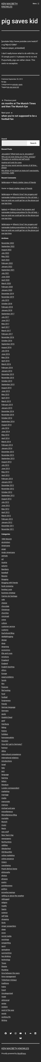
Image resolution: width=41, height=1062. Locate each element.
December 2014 (7, 411)
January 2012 (6, 522)
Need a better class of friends (24, 182)
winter (3, 1003)
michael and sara (8, 808)
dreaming (5, 647)
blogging (4, 579)
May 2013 (5, 472)
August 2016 (6, 347)
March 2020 (6, 283)
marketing (5, 791)
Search (4, 139)
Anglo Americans (8, 552)
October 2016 (6, 341)
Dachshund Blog (7, 633)
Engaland (5, 660)
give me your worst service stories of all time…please (19, 166)
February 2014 (7, 445)
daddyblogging (7, 636)
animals (15, 84)
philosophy (5, 872)
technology (5, 960)
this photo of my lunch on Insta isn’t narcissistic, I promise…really (20, 172)
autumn (4, 566)
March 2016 (6, 364)
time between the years (10, 973)
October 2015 (6, 381)
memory (4, 805)
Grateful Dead (6, 717)
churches (5, 613)
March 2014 (6, 442)
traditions (5, 983)
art (2, 559)
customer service (8, 626)
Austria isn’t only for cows (11, 162)
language (5, 775)
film (2, 684)
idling (3, 751)
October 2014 (6, 418)
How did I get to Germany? (11, 744)
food (3, 694)
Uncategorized (7, 993)
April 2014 (5, 438)
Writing (4, 1020)
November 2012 (7, 489)
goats (20, 84)
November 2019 (7, 297)
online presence (7, 859)
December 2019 (7, 294)
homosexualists (7, 737)
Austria (4, 562)
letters (3, 781)
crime (3, 620)
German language (8, 707)
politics (4, 889)
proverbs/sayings (8, 892)
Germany (5, 711)
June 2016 (5, 354)
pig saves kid (14, 87)
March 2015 (6, 401)
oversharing (6, 865)
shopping (5, 919)
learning (4, 778)
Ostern (4, 862)
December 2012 (7, 485)
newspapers (6, 839)
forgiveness (6, 700)
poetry (3, 882)
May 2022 (5, 256)
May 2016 (5, 357)
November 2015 (7, 378)
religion (4, 902)
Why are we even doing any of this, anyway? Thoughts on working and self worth (18, 158)
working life (5, 1017)
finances (4, 687)
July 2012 (5, 502)
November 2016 (7, 337)
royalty (4, 906)
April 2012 (5, 512)
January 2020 (6, 290)
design (4, 640)
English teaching (7, 667)
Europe (4, 673)
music (3, 825)
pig (8, 87)
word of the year (7, 1010)
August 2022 (6, 250)
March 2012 (6, 516)
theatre (4, 966)
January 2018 (6, 310)
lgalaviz (4, 209)
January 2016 (6, 371)
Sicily (3, 923)
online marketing (7, 855)
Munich (4, 822)
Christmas (5, 610)
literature (4, 785)
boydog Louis (6, 589)
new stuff (5, 832)
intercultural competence (11, 754)
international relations (9, 758)
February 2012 (7, 519)
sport (3, 946)
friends (4, 704)
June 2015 (5, 391)
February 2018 (7, 307)
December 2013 (7, 452)
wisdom (4, 1007)
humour (4, 748)
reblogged (5, 899)
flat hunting (5, 690)
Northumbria (6, 842)
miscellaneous (7, 812)
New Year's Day (7, 835)
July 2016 (5, 351)
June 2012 (5, 506)
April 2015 (5, 398)
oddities (4, 845)
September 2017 (7, 314)
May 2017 (5, 324)
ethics (3, 670)
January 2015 (6, 408)
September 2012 (7, 495)
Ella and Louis (6, 653)
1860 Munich (6, 539)
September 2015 (7, 384)
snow (3, 933)
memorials (5, 801)
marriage (5, 795)
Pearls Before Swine (9, 869)
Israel (3, 764)
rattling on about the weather (12, 896)
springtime (5, 950)
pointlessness (6, 886)
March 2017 (6, 331)
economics (5, 650)
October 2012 (6, 492)
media (3, 798)
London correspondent (10, 788)
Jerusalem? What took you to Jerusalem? (17, 154)
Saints (3, 909)
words (3, 1013)
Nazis (3, 828)
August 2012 (6, 499)
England (4, 663)
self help (4, 916)
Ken (5, 82)
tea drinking (6, 956)
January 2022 (6, 267)
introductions (6, 761)
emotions (5, 657)
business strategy (8, 593)
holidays (4, 734)
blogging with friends (9, 583)
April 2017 (5, 327)
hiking (3, 727)
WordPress (21, 1053)
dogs (3, 643)
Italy (3, 768)
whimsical (5, 1000)
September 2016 (7, 344)
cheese (4, 603)
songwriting (6, 943)
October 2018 (6, 304)
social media (6, 936)
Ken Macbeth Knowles (15, 1048)
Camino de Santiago (9, 596)
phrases (4, 879)
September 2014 (7, 421)
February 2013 (7, 479)
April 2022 (5, 260)
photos (4, 876)
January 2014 (6, 448)
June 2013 (5, 468)
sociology (5, 939)
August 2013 (6, 462)
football (4, 697)
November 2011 (7, 529)
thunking (4, 970)
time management (8, 976)
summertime (6, 953)
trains (3, 987)
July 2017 (5, 317)
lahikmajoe (5, 182)
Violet (3, 997)
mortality (4, 818)
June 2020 (5, 277)
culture (4, 623)
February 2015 (7, 405)
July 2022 (5, 253)
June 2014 (5, 431)
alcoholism (5, 542)
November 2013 (7, 455)
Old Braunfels (6, 852)
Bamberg (5, 569)
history (4, 731)
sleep (3, 929)
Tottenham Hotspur (9, 980)
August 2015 (6, 388)
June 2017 (5, 320)
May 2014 (5, 435)
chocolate (5, 606)
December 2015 (7, 374)
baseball (4, 573)
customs (4, 630)
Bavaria (4, 576)
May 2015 (5, 394)
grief (3, 721)
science (4, 913)
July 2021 (5, 273)
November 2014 (7, 415)
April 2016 (5, 361)
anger (3, 549)
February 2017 (7, 334)
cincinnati (5, 616)
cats (3, 599)
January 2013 (6, 482)
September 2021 (7, 270)
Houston (4, 741)
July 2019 (5, 300)
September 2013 (7, 458)
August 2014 (6, 425)
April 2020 (5, 280)
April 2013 (5, 475)
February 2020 (7, 287)
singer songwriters (8, 926)
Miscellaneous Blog (9, 815)
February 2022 (7, 263)
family (3, 680)
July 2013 (5, 465)
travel (3, 990)
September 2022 (7, 246)
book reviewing (7, 586)
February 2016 (7, 368)
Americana (5, 546)
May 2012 (5, 509)
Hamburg (5, 724)
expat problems (7, 677)
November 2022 (7, 243)
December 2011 (7, 526)
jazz (3, 771)
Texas (3, 963)
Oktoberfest (6, 849)
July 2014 (5, 428)
